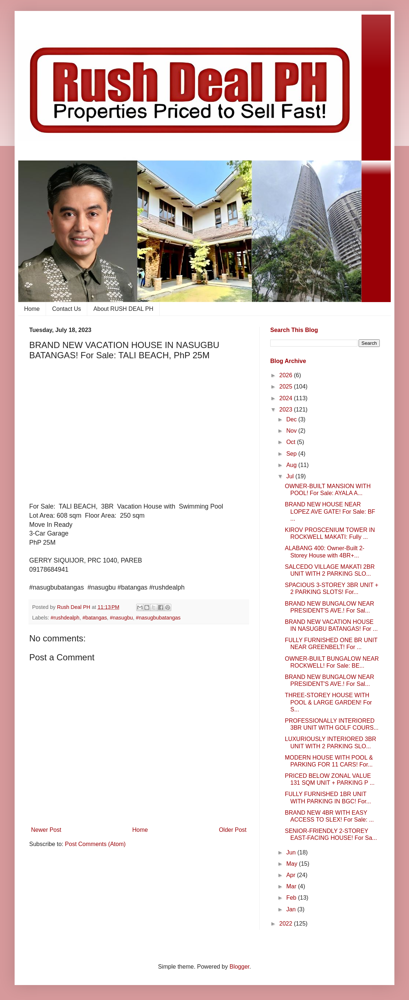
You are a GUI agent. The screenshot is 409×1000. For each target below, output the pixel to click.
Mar (292, 886)
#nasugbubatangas (158, 618)
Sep (292, 454)
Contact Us (66, 309)
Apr (291, 875)
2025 (286, 386)
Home (32, 309)
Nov (292, 431)
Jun (291, 852)
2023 (286, 409)
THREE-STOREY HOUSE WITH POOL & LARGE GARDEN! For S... (328, 702)
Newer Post (46, 830)
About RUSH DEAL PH (123, 309)
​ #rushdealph (64, 618)
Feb (292, 898)
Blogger (239, 967)
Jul (290, 476)
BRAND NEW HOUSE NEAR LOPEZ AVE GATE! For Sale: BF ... (330, 511)
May (292, 864)
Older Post (232, 830)
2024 (286, 398)
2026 (286, 375)
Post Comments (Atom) (95, 844)
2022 (286, 923)
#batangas (95, 618)
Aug (292, 465)
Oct (291, 442)
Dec (292, 419)
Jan (291, 909)
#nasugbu (121, 618)
